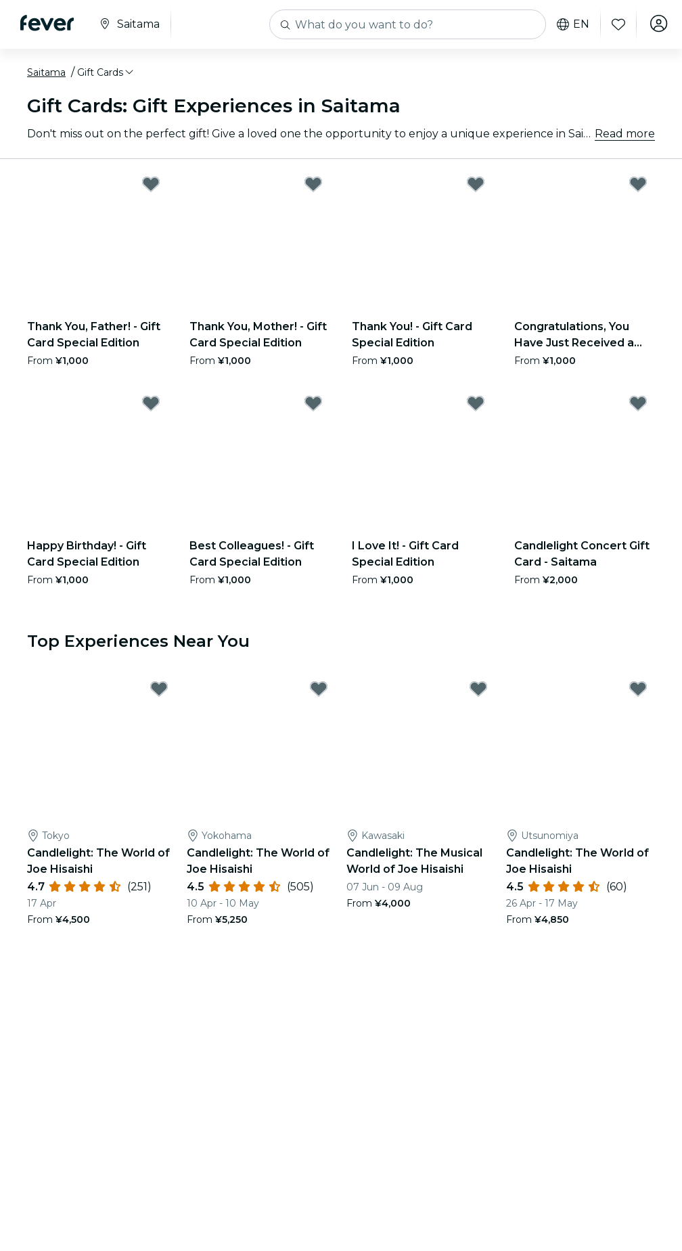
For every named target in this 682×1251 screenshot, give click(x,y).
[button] (106, 72)
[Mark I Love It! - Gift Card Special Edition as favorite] (475, 403)
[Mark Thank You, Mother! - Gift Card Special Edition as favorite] (313, 184)
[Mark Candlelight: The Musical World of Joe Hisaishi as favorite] (478, 689)
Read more (625, 133)
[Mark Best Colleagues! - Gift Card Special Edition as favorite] (313, 403)
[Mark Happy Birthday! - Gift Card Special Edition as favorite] (151, 403)
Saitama (46, 72)
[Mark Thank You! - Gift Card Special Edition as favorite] (475, 184)
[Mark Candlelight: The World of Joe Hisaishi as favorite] (159, 689)
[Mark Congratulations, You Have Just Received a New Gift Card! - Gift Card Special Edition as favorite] (638, 184)
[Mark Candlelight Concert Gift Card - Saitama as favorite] (638, 403)
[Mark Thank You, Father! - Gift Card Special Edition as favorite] (151, 184)
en (569, 24)
